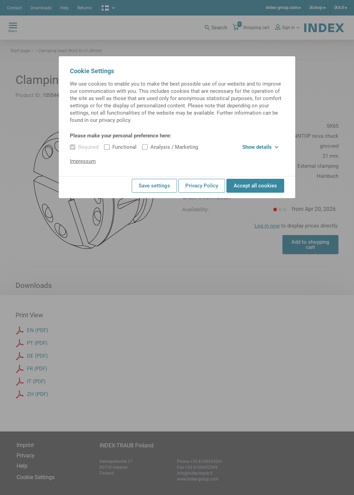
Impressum (83, 161)
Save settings (154, 186)
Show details (260, 147)
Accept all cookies (255, 186)
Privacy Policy (201, 186)
